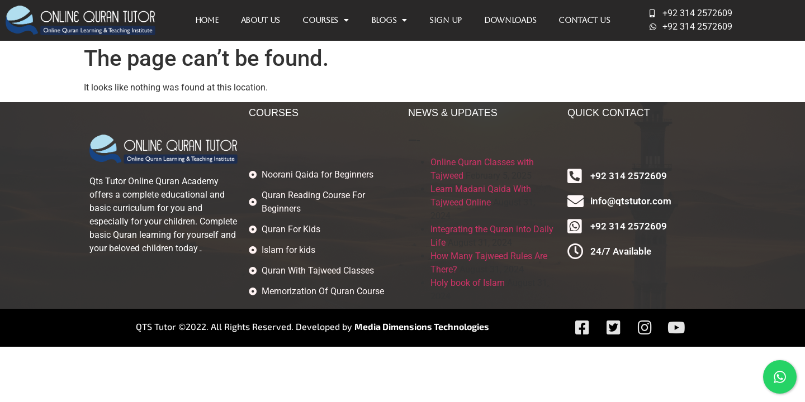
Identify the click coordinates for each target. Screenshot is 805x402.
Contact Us (584, 20)
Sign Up (445, 20)
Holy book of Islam (467, 282)
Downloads (510, 20)
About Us (261, 20)
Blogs (389, 20)
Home (207, 20)
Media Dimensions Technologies (421, 326)
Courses (325, 20)
